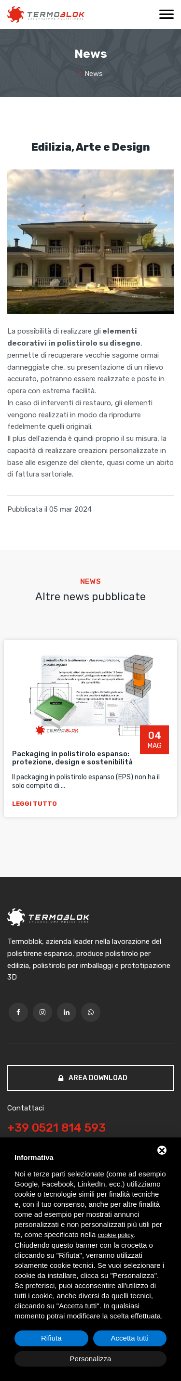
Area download (92, 1078)
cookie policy (116, 1235)
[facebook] (18, 1012)
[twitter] (42, 1012)
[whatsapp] (90, 1012)
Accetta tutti (130, 1338)
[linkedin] (66, 1012)
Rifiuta (51, 1338)
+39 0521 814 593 (56, 1128)
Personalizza (90, 1359)
